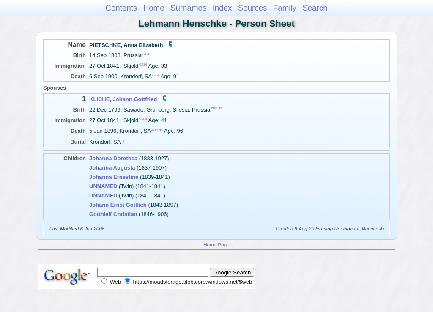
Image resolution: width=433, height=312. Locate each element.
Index (222, 7)
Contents (121, 7)
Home (153, 7)
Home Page (216, 244)
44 (220, 108)
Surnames (188, 7)
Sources (252, 7)
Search (314, 7)
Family (284, 7)
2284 (145, 54)
